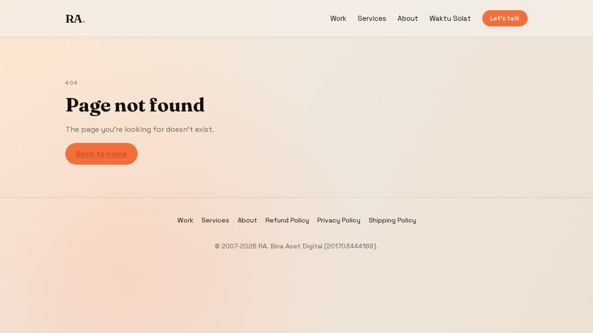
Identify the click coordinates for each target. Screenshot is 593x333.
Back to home (101, 154)
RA (75, 18)
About (407, 18)
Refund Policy (287, 220)
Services (372, 18)
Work (338, 18)
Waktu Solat (450, 18)
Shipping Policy (392, 220)
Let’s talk (505, 18)
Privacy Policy (338, 220)
